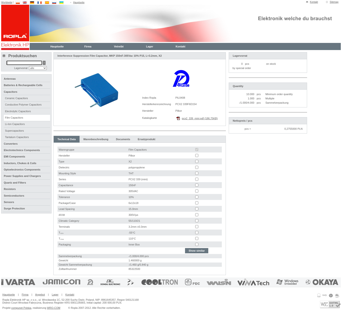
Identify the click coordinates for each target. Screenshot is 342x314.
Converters (11, 143)
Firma (87, 46)
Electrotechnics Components (22, 150)
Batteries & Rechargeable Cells (23, 85)
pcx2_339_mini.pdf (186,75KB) (200, 118)
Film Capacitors (14, 117)
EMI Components (14, 156)
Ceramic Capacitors (16, 98)
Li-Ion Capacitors (15, 124)
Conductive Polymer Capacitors (23, 104)
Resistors (10, 189)
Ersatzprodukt (146, 139)
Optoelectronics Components (22, 169)
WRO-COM (53, 307)
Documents (123, 139)
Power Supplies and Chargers (22, 176)
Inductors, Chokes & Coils (20, 163)
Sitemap (334, 2)
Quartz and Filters (15, 182)
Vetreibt (119, 46)
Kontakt (314, 2)
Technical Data (66, 139)
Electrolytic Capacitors (18, 111)
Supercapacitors (14, 130)
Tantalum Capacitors (17, 137)
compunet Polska (21, 307)
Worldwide (6, 2)
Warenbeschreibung (95, 139)
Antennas (10, 78)
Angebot (40, 294)
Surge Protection (14, 208)
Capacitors (10, 91)
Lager (149, 46)
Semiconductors (14, 195)
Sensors (9, 202)
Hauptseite (79, 2)
